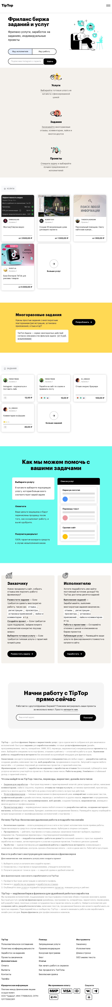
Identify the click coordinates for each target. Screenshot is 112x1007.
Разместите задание (18, 599)
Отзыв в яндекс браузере (87, 386)
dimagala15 (14, 219)
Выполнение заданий (75, 599)
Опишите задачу (49, 163)
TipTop (7, 5)
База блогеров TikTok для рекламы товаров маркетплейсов (14, 277)
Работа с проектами (75, 624)
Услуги (56, 84)
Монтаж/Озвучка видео (13, 226)
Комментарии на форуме (14, 415)
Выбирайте (46, 90)
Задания (56, 121)
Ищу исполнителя (20, 51)
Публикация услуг (73, 635)
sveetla (12, 267)
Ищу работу (44, 51)
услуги (24, 886)
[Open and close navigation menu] (108, 5)
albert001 (49, 219)
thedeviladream (88, 219)
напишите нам (70, 709)
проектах (59, 886)
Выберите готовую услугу (21, 635)
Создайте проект (17, 621)
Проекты (56, 158)
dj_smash (85, 378)
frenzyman (14, 378)
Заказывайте (48, 126)
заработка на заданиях (24, 883)
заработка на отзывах (47, 883)
